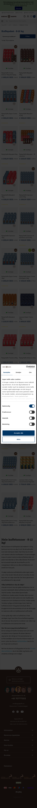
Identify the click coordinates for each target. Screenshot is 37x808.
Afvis (18, 439)
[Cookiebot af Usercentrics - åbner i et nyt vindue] (26, 367)
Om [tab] (30, 372)
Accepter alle (18, 433)
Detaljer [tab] (18, 372)
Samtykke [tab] (6, 372)
